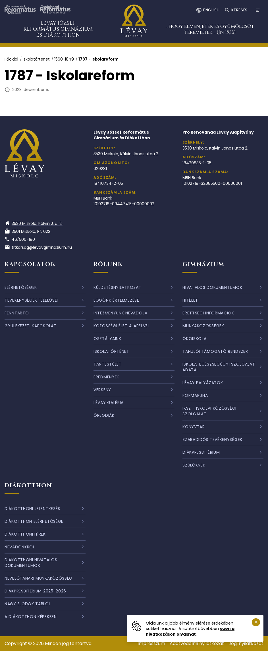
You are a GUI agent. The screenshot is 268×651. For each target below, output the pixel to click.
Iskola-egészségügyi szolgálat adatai (218, 367)
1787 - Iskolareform (98, 59)
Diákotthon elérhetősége (34, 521)
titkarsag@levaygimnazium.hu (38, 247)
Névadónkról (20, 547)
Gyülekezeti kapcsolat (31, 326)
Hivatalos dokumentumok (212, 287)
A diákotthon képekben (31, 616)
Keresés (236, 10)
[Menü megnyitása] (257, 10)
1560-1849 (64, 59)
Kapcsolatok (30, 264)
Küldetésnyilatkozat (117, 287)
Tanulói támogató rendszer (215, 351)
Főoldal (11, 59)
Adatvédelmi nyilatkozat (197, 643)
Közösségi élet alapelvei (121, 326)
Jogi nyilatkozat (245, 643)
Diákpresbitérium (201, 452)
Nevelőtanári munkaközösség (38, 578)
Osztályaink (107, 338)
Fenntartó (17, 313)
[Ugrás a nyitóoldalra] (134, 21)
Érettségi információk (208, 313)
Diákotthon (28, 485)
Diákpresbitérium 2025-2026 (35, 591)
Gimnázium (203, 264)
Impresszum (151, 643)
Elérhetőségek (21, 287)
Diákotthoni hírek (25, 534)
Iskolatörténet (36, 59)
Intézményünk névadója (120, 313)
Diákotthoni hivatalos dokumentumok (31, 562)
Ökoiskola (194, 338)
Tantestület (108, 364)
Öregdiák (104, 415)
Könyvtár (193, 427)
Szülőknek (193, 465)
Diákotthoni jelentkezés (32, 508)
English (207, 10)
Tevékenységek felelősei (31, 300)
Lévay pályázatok (202, 382)
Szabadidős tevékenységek (212, 439)
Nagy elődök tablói (27, 604)
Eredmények (106, 377)
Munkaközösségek (203, 326)
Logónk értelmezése (116, 300)
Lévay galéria (109, 402)
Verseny (102, 390)
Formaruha (195, 395)
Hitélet (190, 300)
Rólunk (108, 264)
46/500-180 (20, 239)
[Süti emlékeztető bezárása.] (256, 622)
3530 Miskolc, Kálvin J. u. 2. (34, 223)
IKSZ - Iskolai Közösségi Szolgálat (209, 411)
